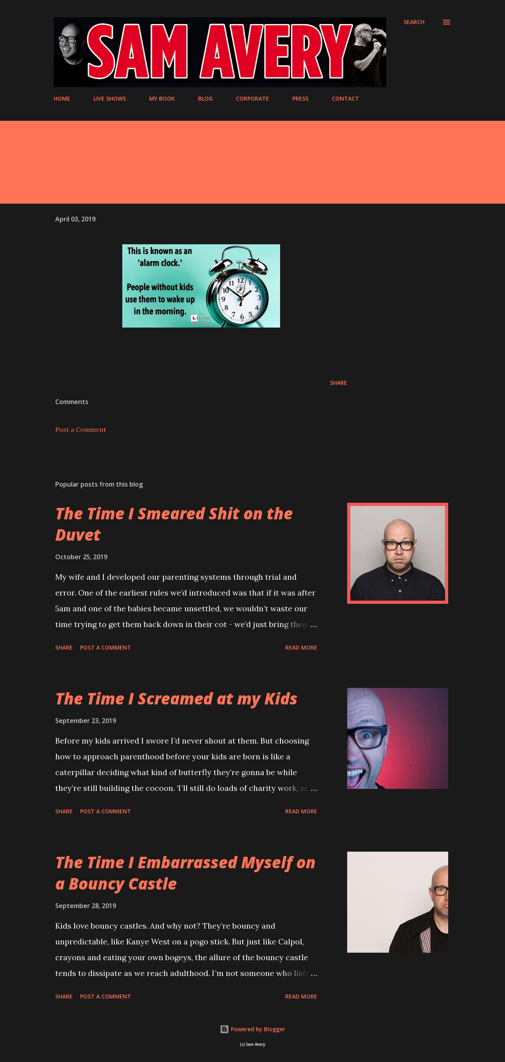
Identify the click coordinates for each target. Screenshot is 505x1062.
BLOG (205, 98)
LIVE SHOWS (110, 98)
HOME (62, 98)
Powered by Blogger (252, 1029)
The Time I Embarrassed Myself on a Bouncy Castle (185, 872)
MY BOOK (162, 98)
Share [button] (338, 382)
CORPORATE (252, 98)
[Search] (414, 22)
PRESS (300, 98)
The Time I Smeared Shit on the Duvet (174, 523)
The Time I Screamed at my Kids (176, 698)
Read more (301, 647)
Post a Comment (80, 429)
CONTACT (345, 98)
